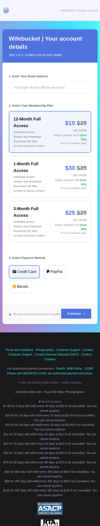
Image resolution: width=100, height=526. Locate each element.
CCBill (89, 368)
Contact (88, 350)
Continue (76, 313)
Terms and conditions (19, 350)
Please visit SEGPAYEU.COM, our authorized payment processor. (50, 373)
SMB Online (74, 368)
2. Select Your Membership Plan (31, 105)
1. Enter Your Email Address (28, 76)
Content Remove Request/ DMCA (57, 354)
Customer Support (68, 350)
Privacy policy (45, 350)
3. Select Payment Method (27, 258)
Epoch (61, 368)
